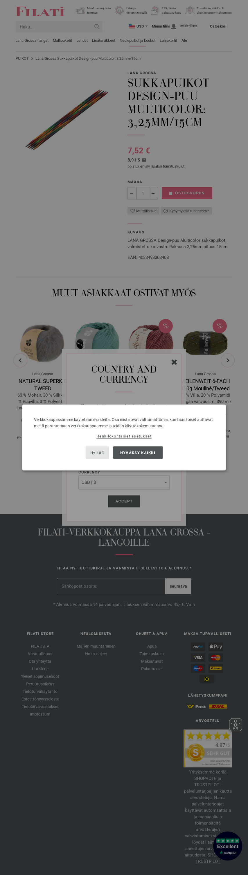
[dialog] (124, 438)
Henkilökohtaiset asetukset (124, 436)
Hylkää (97, 452)
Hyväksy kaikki (137, 452)
